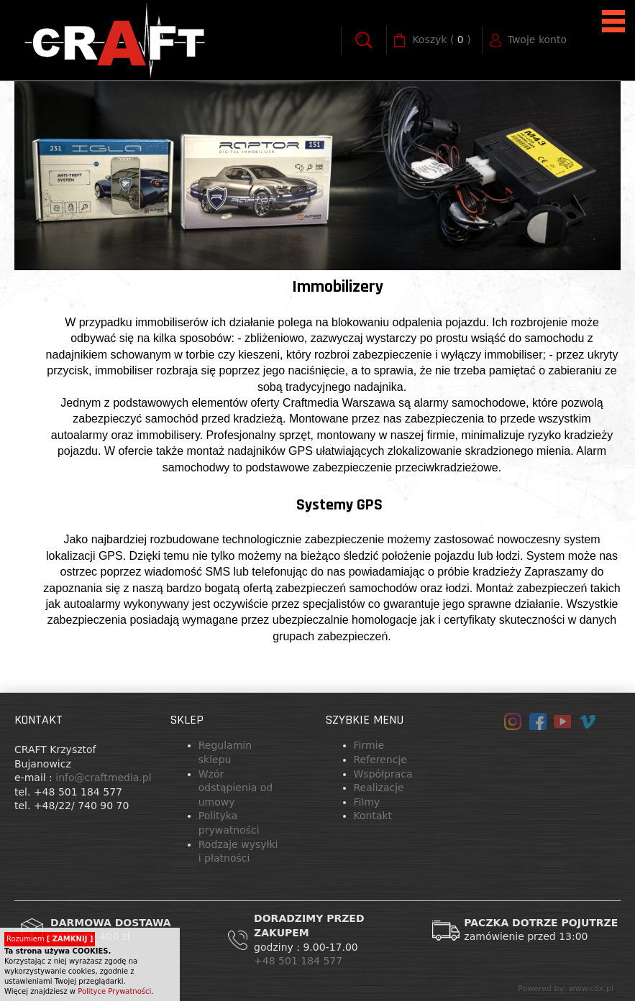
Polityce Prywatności (114, 991)
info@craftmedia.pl (103, 777)
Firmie (369, 745)
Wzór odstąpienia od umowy (235, 788)
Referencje (380, 759)
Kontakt (373, 815)
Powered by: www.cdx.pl (565, 988)
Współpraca (383, 774)
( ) (441, 40)
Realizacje (379, 787)
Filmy (367, 802)
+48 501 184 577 (300, 961)
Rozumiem (49, 939)
